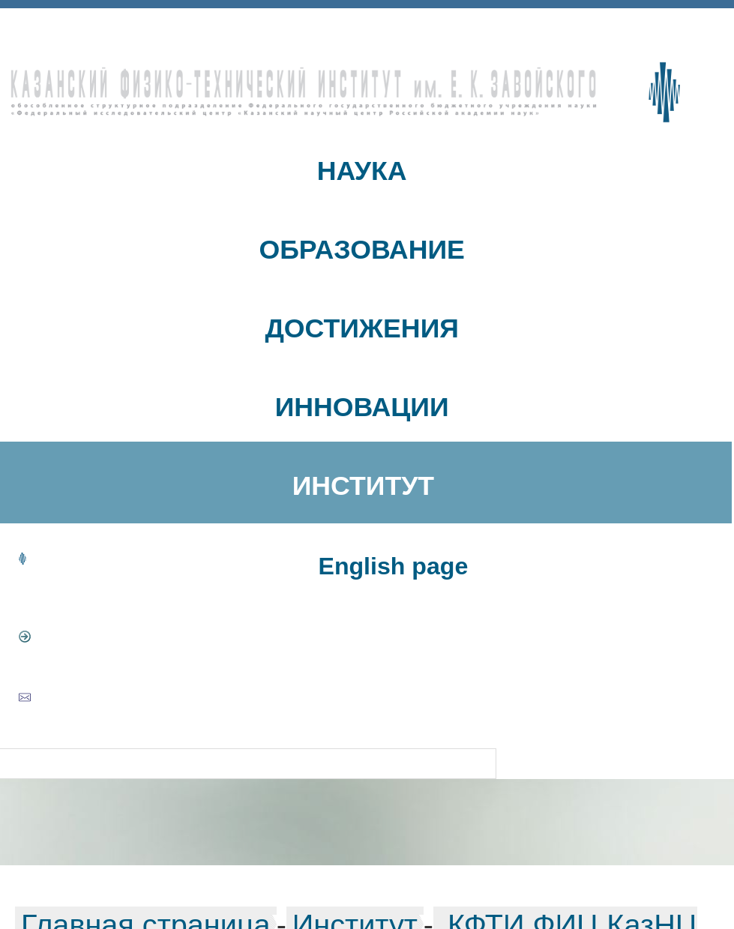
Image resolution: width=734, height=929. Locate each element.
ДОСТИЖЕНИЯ (362, 328)
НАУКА (362, 171)
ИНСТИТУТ (363, 486)
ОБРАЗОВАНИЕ (361, 250)
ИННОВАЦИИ (362, 407)
